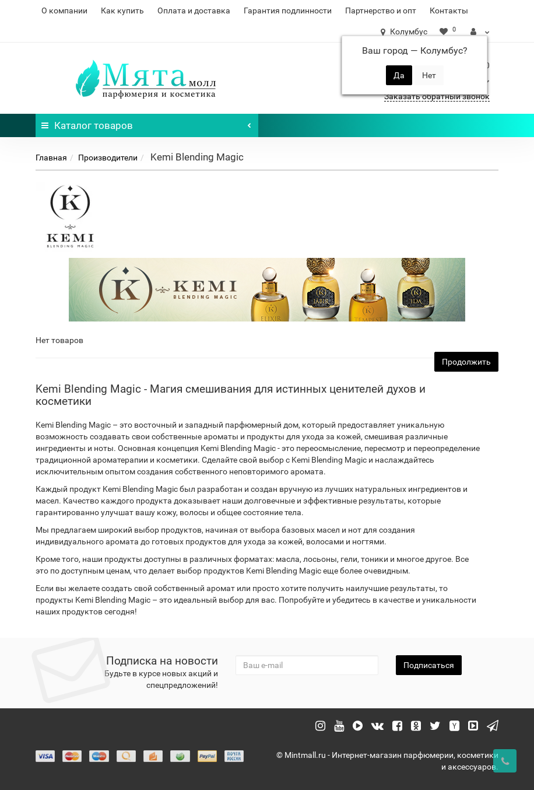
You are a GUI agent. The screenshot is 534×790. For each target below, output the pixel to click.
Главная (51, 157)
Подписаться (428, 665)
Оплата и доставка (193, 10)
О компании (64, 10)
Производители (108, 157)
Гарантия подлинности (288, 10)
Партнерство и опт (380, 10)
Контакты (449, 10)
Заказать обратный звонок (437, 96)
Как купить (122, 10)
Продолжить (466, 361)
